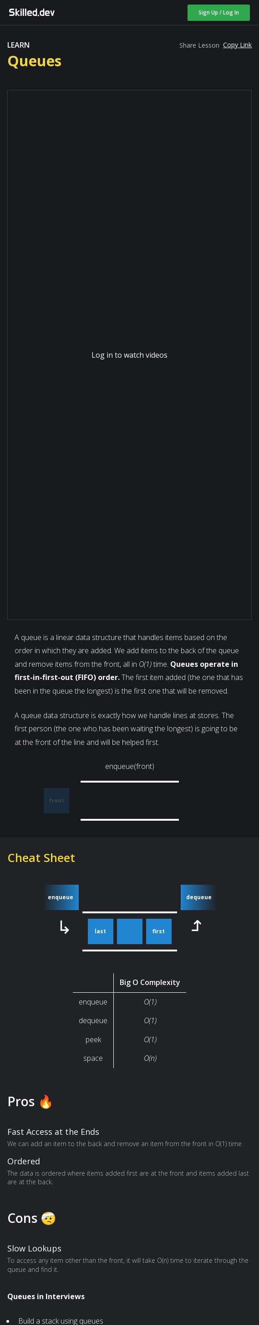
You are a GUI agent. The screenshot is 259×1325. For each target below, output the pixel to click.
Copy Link (237, 45)
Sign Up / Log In (218, 12)
